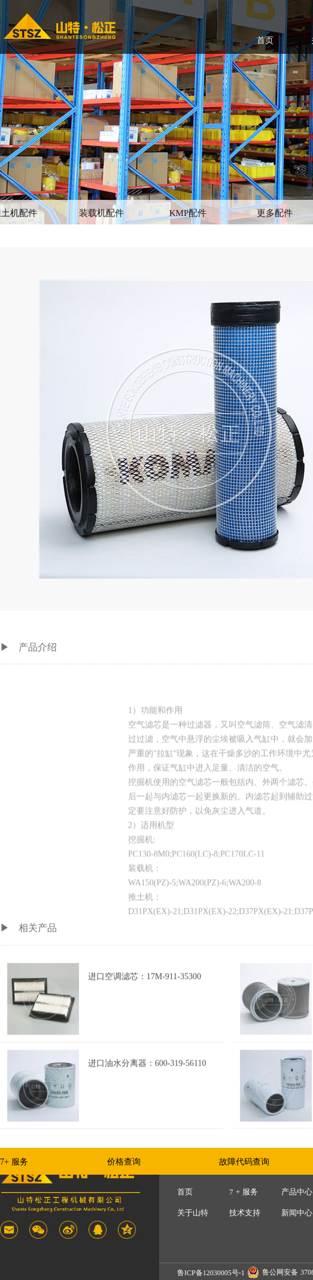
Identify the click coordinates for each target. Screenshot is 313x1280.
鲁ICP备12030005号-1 (211, 1273)
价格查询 (124, 1161)
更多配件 (275, 213)
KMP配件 (188, 213)
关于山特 (192, 1212)
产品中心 (296, 1191)
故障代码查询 (244, 1161)
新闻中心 (296, 1212)
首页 (265, 40)
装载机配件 (101, 213)
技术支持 (244, 1212)
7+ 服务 (14, 1161)
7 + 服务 (243, 1191)
